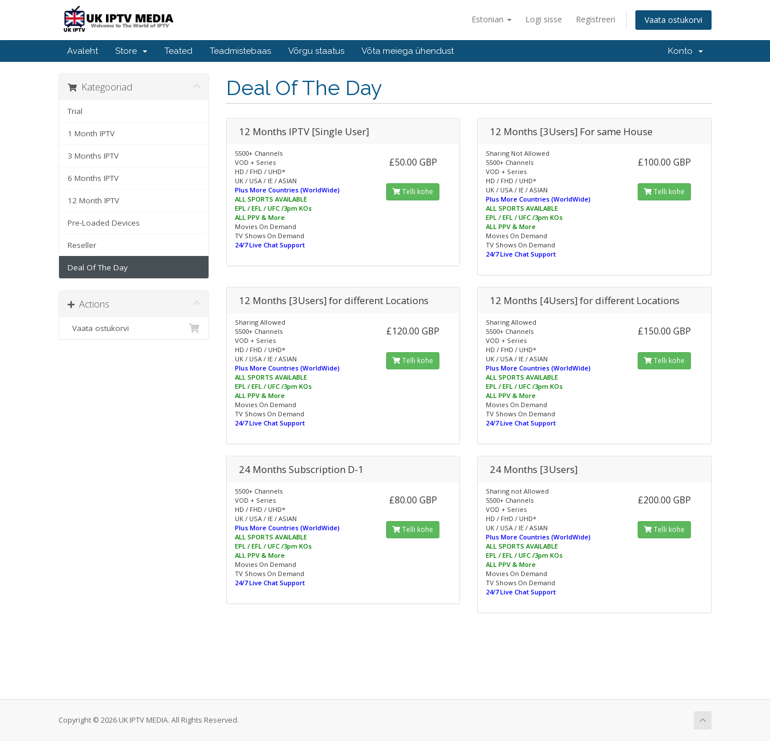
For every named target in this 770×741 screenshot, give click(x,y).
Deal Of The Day (98, 267)
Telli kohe (412, 191)
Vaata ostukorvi (673, 19)
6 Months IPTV (93, 178)
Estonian (492, 19)
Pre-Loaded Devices (104, 223)
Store (131, 51)
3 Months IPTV (93, 156)
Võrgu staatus (316, 51)
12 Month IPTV (93, 200)
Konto (685, 51)
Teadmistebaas (240, 51)
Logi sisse (543, 19)
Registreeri (595, 19)
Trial (75, 111)
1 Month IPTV (91, 133)
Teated (178, 51)
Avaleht (82, 51)
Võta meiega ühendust (408, 51)
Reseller (82, 245)
